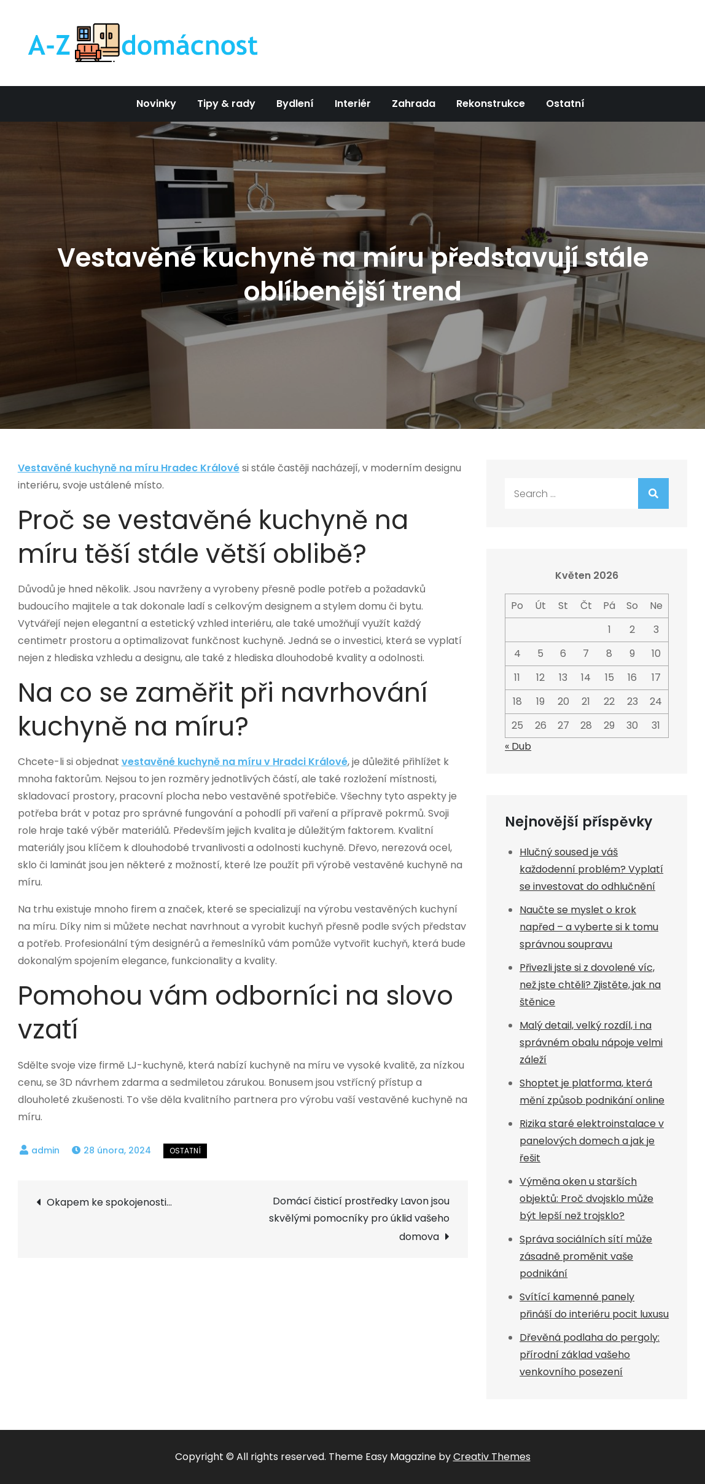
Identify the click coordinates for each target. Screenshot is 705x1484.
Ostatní (565, 103)
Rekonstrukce (490, 103)
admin (45, 1150)
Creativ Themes (492, 1457)
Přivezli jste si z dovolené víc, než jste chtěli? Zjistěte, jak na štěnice (590, 984)
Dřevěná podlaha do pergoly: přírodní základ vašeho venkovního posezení (590, 1354)
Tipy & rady (226, 103)
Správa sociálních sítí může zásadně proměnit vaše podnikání (586, 1256)
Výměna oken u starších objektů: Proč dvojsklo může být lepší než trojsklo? (586, 1198)
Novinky (156, 103)
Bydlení (295, 103)
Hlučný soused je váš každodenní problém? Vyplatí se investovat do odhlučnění (591, 869)
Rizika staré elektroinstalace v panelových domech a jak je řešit (592, 1141)
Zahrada (413, 103)
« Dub (518, 746)
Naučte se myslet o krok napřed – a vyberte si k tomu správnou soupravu (589, 927)
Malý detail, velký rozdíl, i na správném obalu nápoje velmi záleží (591, 1042)
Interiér (353, 103)
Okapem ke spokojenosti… (109, 1202)
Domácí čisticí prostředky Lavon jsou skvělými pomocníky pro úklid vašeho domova (359, 1219)
